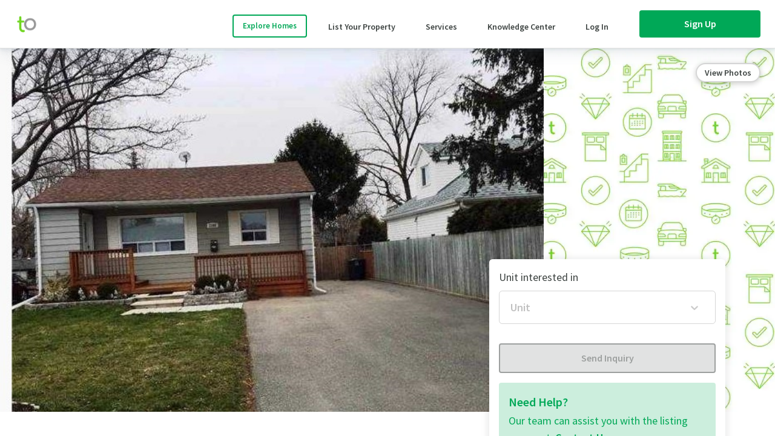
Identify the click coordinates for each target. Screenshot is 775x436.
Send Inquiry (607, 358)
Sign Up (700, 24)
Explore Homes (270, 26)
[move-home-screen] (33, 24)
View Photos (728, 72)
